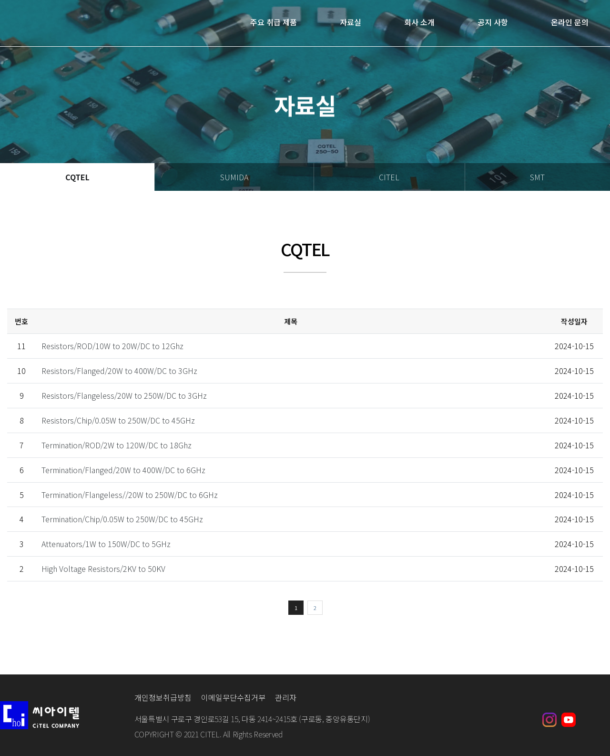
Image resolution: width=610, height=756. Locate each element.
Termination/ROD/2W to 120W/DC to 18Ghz (116, 445)
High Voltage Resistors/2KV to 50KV (103, 568)
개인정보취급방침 (163, 697)
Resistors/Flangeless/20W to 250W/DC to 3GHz (124, 395)
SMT (537, 177)
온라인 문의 (570, 22)
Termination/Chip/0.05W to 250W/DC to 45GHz (122, 519)
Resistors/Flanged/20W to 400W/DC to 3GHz (119, 370)
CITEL (389, 177)
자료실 (350, 22)
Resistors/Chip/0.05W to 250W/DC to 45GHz (118, 420)
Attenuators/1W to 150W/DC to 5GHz (106, 543)
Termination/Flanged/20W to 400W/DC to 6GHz (123, 470)
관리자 (285, 697)
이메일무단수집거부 (233, 697)
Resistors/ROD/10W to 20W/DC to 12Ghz (112, 346)
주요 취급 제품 (273, 22)
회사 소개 (419, 22)
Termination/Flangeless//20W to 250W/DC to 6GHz (129, 494)
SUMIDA (234, 177)
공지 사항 (493, 22)
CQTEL (77, 177)
